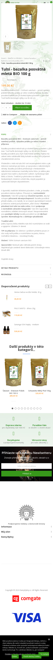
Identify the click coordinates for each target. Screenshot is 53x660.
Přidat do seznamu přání (31, 114)
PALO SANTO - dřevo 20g (24, 308)
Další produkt (50, 61)
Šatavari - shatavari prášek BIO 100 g (13, 392)
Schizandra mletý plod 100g (39, 391)
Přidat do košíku (22, 108)
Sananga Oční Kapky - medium (26, 324)
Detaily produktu (9, 268)
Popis (3, 134)
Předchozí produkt (44, 61)
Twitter (14, 123)
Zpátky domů (47, 61)
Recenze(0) (6, 274)
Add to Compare (10, 114)
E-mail (19, 123)
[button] (46, 286)
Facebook (9, 123)
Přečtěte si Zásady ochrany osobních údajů (20, 654)
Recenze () (12, 80)
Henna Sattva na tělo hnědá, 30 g (27, 292)
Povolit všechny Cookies (31, 656)
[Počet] (6, 107)
